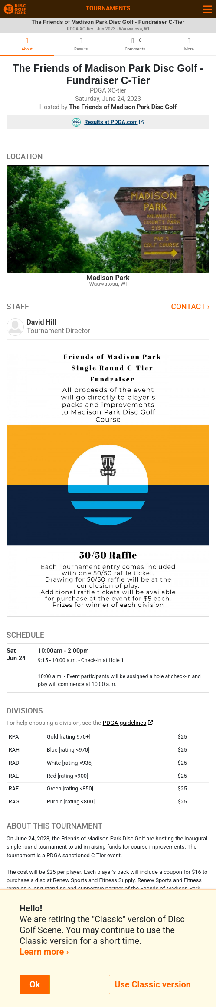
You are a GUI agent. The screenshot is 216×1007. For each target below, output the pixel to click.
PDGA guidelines (125, 722)
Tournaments (108, 8)
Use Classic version (153, 984)
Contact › (190, 306)
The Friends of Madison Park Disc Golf (123, 107)
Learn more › (44, 952)
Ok (34, 984)
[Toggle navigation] (208, 8)
